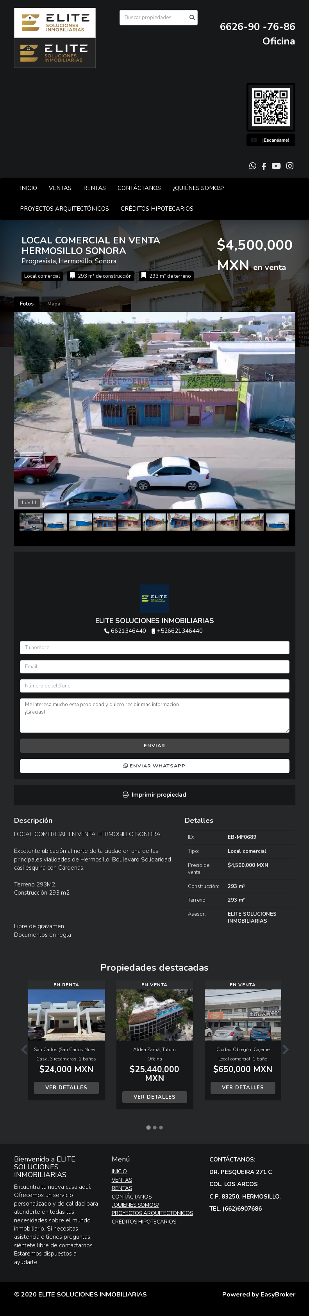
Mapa (53, 303)
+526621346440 (180, 631)
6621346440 (128, 631)
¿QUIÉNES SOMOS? (199, 188)
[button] (21, 1048)
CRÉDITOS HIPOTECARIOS (157, 209)
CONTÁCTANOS (139, 188)
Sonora (105, 261)
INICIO (28, 188)
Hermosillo (75, 261)
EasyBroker (278, 1294)
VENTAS (60, 188)
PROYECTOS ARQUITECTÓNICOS (64, 209)
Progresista (38, 261)
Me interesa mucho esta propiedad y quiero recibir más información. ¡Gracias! (154, 715)
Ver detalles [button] (66, 1087)
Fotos (27, 303)
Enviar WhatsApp (154, 765)
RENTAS (94, 188)
